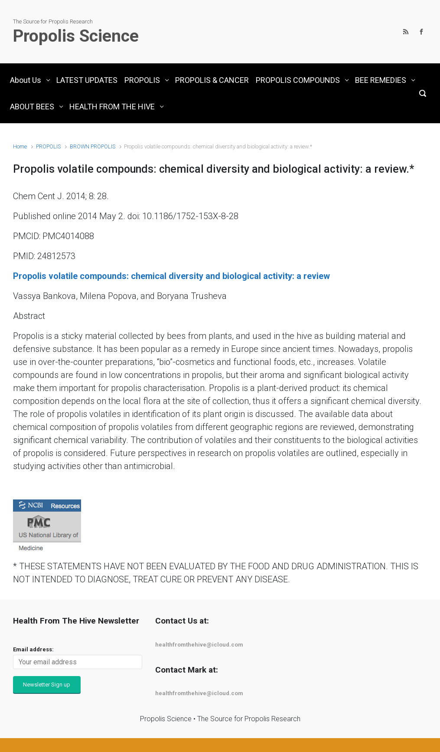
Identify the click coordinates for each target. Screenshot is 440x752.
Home (20, 146)
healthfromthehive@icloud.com (199, 644)
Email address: (33, 649)
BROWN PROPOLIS (92, 146)
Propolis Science (76, 36)
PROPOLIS (48, 146)
